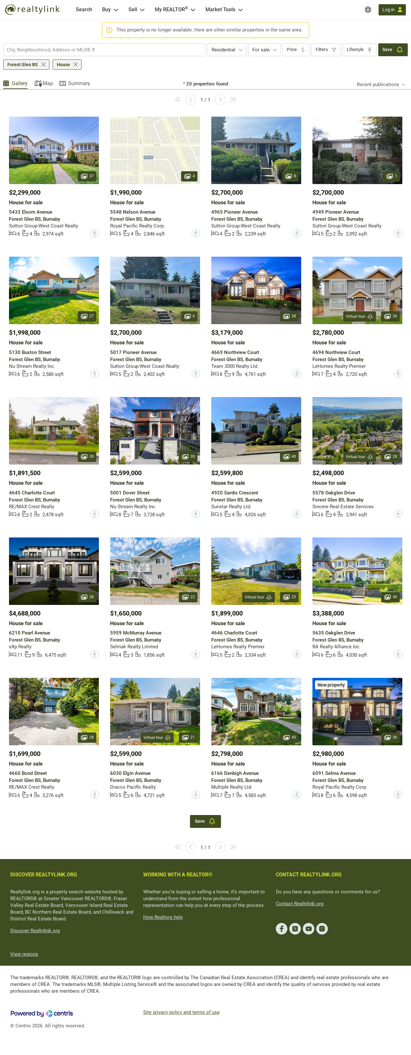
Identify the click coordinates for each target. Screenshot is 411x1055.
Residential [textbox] (223, 50)
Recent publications (378, 84)
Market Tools (220, 9)
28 (390, 457)
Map (48, 83)
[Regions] (368, 9)
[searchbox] (100, 49)
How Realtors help (163, 917)
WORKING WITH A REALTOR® (178, 875)
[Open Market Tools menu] (240, 9)
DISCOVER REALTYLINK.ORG (43, 875)
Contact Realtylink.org (299, 904)
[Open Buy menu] (115, 9)
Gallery (20, 83)
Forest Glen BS (22, 64)
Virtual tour (359, 317)
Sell (132, 9)
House (63, 64)
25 (289, 597)
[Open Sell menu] (142, 9)
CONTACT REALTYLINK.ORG (309, 875)
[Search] (84, 9)
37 (87, 176)
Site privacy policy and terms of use (181, 1012)
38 (289, 316)
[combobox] (104, 49)
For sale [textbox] (261, 50)
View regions (24, 954)
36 (390, 316)
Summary (79, 83)
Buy (106, 9)
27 (87, 316)
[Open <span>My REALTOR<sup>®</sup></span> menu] (193, 9)
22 (188, 597)
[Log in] (392, 9)
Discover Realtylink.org (35, 931)
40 (289, 457)
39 (87, 457)
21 (188, 737)
